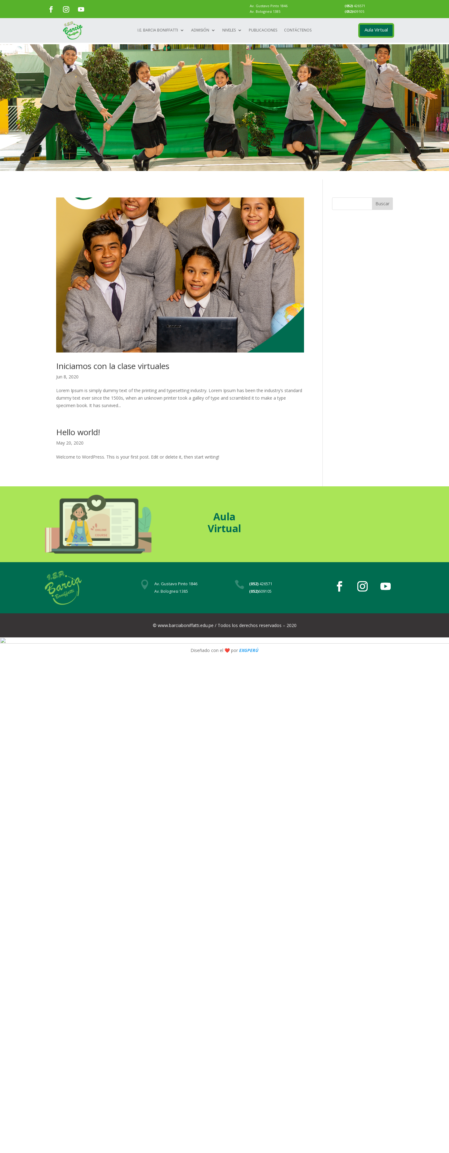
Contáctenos (297, 30)
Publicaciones (263, 30)
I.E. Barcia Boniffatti (158, 30)
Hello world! (78, 432)
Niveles (229, 30)
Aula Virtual (376, 30)
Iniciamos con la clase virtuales (112, 366)
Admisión (200, 30)
